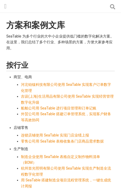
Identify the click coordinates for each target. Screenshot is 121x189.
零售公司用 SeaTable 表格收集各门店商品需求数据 (62, 141)
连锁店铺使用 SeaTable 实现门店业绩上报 (55, 135)
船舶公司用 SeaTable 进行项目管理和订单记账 (58, 108)
